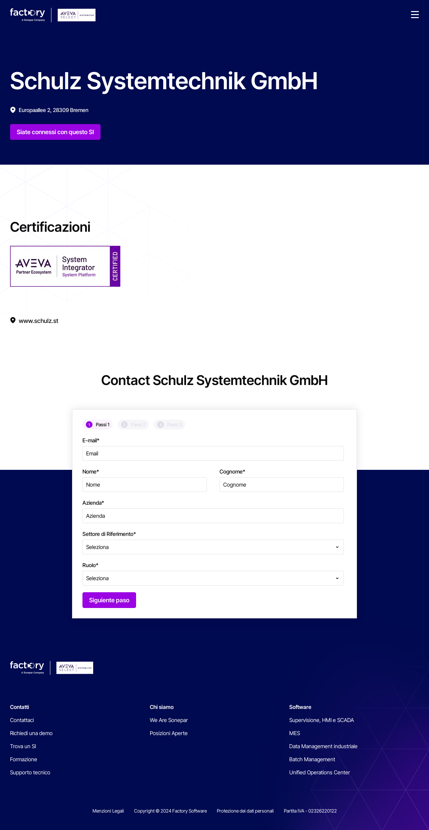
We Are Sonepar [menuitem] (169, 720)
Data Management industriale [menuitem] (323, 746)
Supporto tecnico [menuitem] (30, 772)
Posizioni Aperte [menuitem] (169, 733)
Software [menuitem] (300, 707)
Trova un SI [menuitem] (23, 746)
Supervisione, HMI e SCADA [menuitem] (321, 720)
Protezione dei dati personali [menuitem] (245, 811)
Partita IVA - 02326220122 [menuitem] (310, 811)
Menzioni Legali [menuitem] (108, 811)
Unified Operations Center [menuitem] (319, 772)
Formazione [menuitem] (23, 759)
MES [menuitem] (294, 733)
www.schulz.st (38, 320)
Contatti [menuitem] (19, 707)
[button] (415, 15)
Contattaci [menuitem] (22, 720)
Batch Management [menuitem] (312, 759)
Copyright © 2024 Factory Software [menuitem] (170, 811)
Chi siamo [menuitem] (162, 707)
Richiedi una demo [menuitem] (31, 733)
